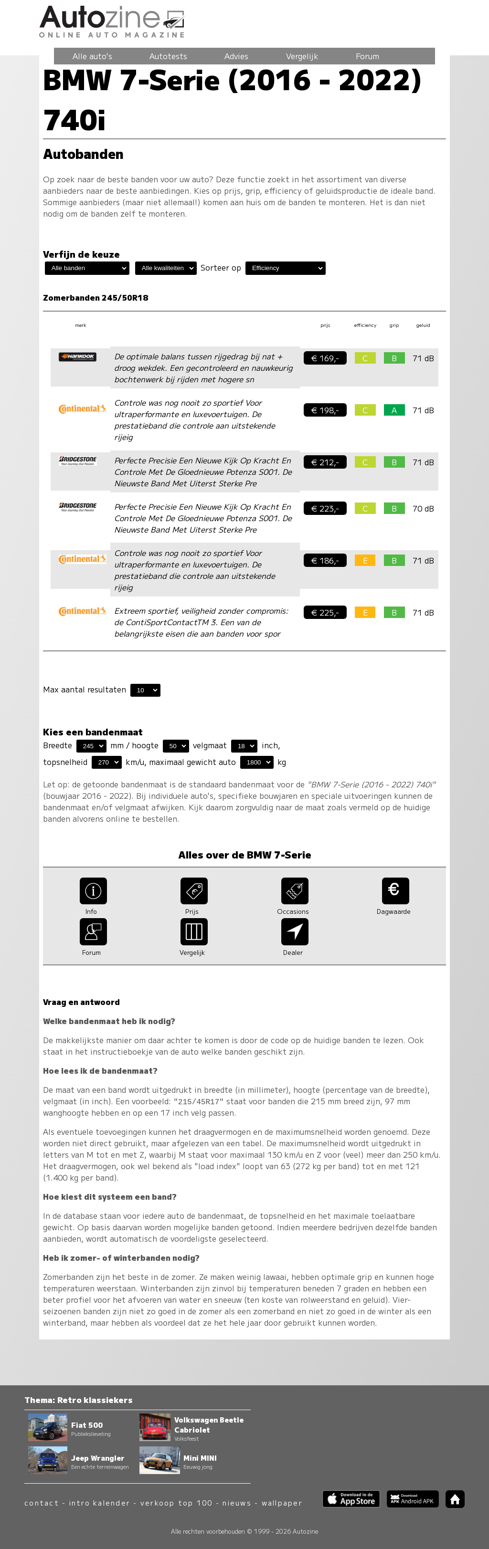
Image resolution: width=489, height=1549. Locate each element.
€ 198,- (325, 410)
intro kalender (99, 1502)
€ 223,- (325, 508)
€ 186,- (325, 560)
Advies (236, 56)
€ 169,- (325, 358)
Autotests (168, 56)
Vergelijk (302, 56)
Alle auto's (92, 56)
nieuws (237, 1502)
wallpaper (282, 1502)
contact (41, 1502)
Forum (367, 56)
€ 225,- (325, 612)
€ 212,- (325, 462)
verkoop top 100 (176, 1502)
